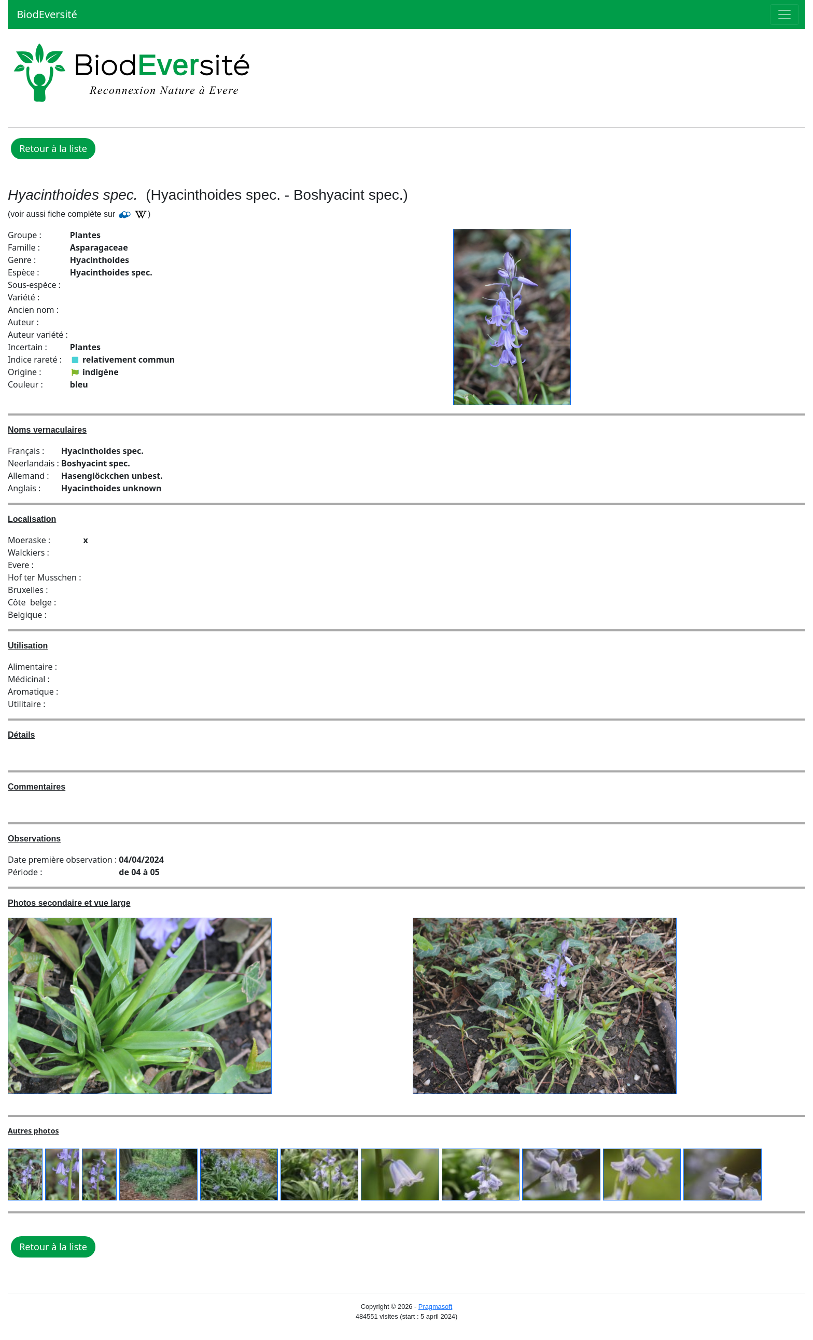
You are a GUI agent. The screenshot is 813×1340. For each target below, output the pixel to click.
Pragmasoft (435, 1306)
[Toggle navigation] (784, 14)
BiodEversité (45, 14)
